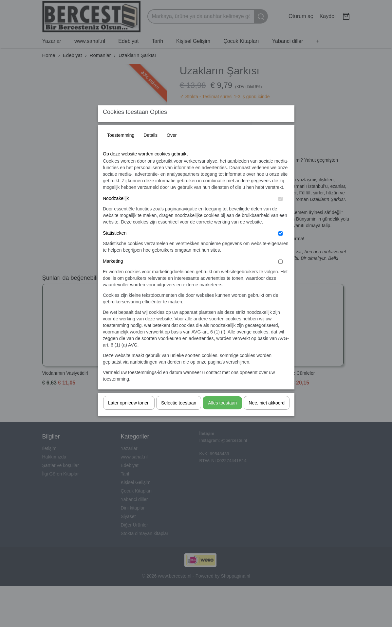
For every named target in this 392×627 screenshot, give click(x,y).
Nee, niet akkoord (267, 416)
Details (150, 148)
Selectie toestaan (178, 416)
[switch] (280, 212)
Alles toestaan (222, 416)
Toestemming (120, 148)
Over (172, 148)
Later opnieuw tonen (129, 416)
